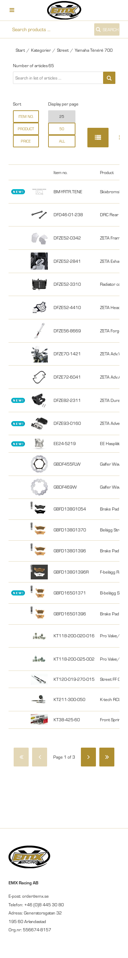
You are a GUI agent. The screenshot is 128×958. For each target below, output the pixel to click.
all (62, 141)
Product (26, 128)
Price (26, 141)
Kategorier (41, 50)
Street (63, 50)
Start (20, 50)
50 (61, 128)
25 (61, 116)
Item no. (25, 116)
